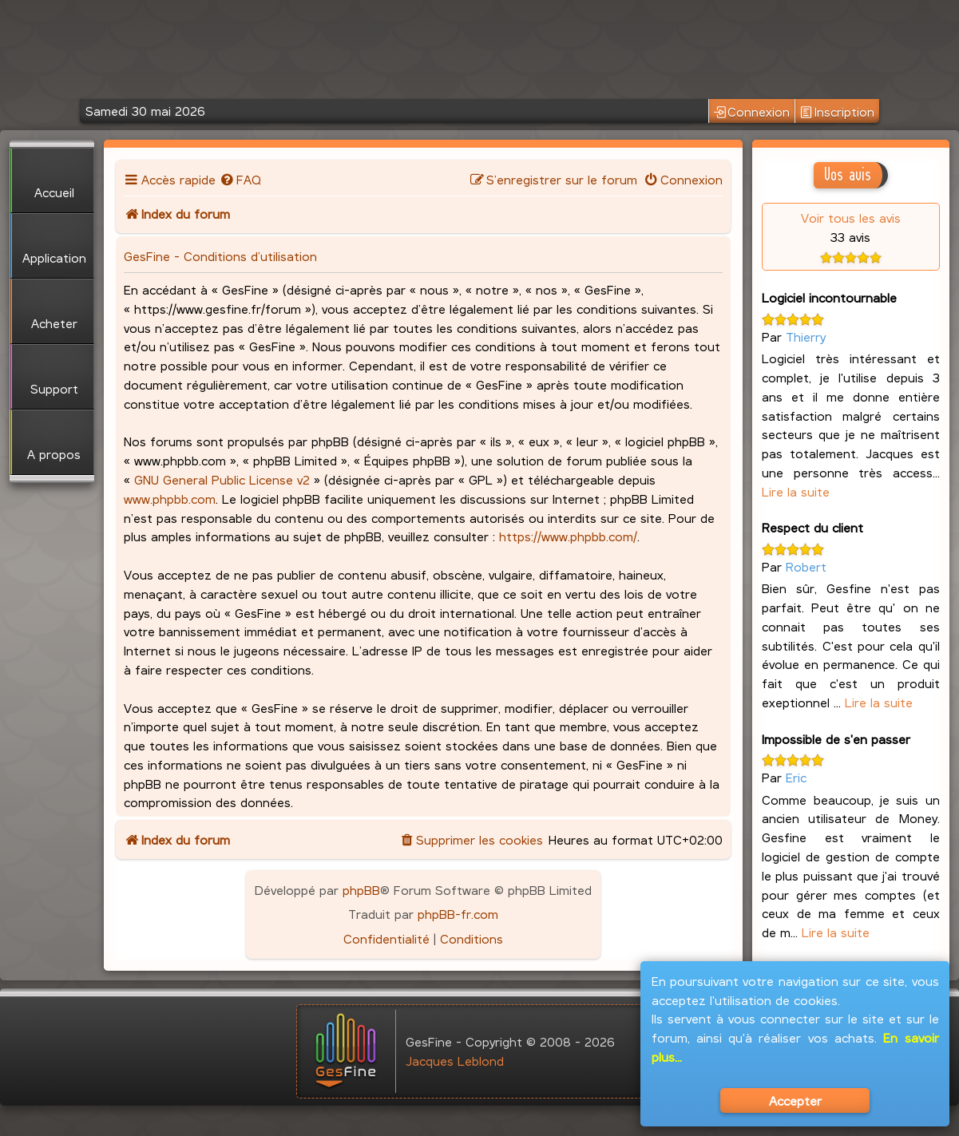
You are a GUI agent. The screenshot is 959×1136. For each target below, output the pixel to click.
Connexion (752, 112)
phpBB (361, 889)
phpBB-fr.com (458, 913)
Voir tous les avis (851, 217)
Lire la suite (796, 491)
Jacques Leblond (455, 1060)
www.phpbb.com (170, 498)
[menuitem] (241, 179)
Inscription (837, 112)
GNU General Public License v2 (222, 479)
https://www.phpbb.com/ (568, 536)
